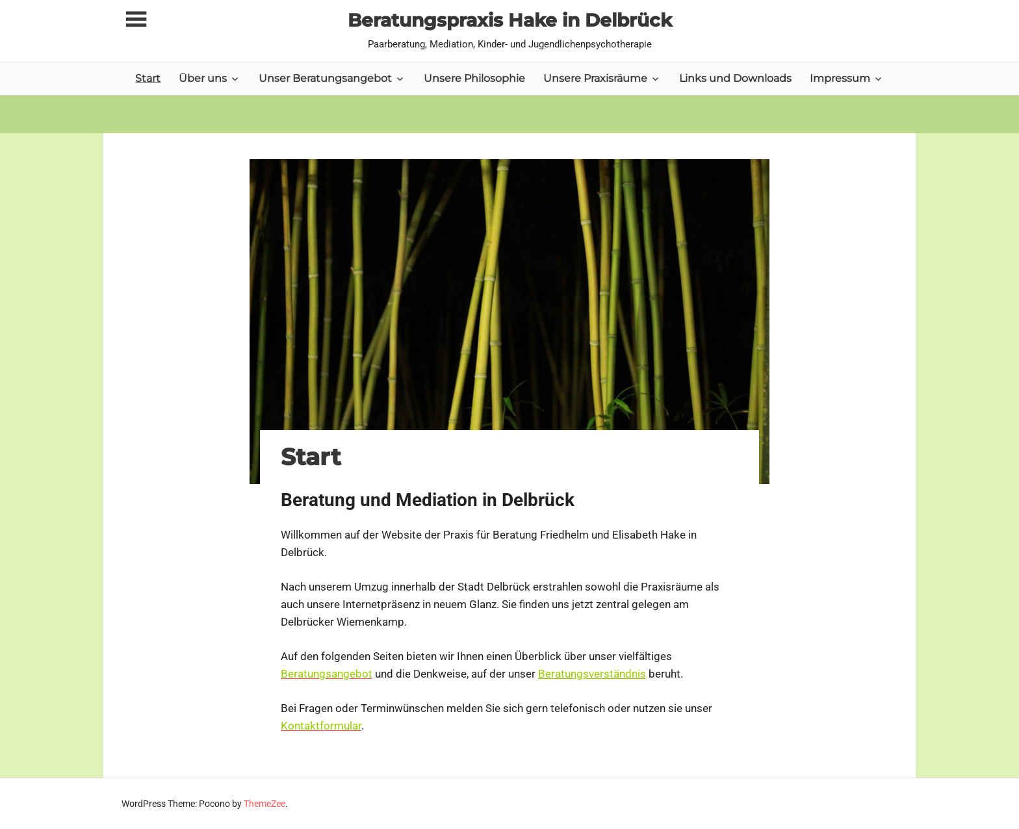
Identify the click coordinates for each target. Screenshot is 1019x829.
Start (148, 78)
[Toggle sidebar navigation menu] (136, 20)
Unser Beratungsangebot (325, 78)
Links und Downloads (735, 78)
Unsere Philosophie (474, 78)
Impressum (840, 78)
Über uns (203, 78)
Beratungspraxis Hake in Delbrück (510, 20)
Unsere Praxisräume (595, 78)
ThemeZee (264, 803)
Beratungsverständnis (592, 673)
